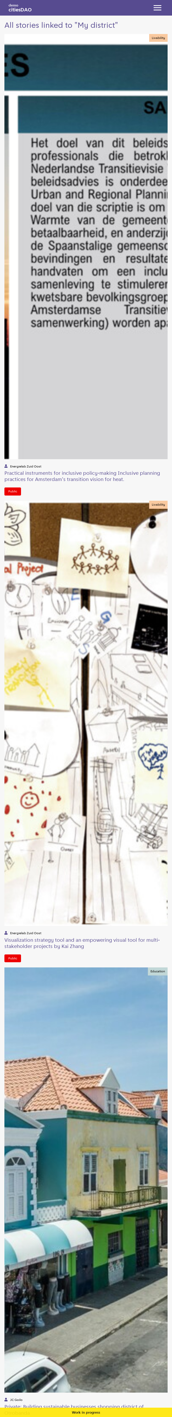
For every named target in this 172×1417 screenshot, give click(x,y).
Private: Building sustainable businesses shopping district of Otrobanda (74, 1409)
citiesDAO (20, 7)
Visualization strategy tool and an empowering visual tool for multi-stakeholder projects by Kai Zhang (82, 943)
